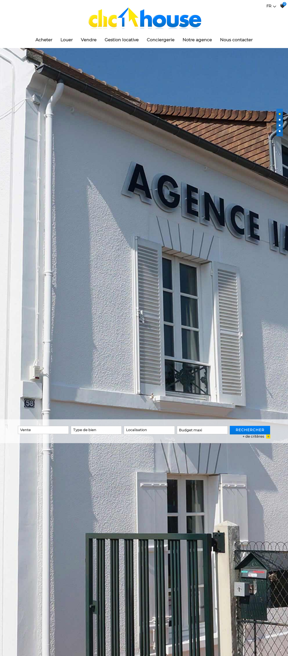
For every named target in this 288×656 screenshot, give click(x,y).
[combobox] (43, 431)
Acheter (43, 39)
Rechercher (250, 431)
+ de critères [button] (256, 437)
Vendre (88, 39)
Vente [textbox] (25, 431)
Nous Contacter (236, 39)
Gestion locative (122, 39)
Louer (66, 39)
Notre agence (197, 39)
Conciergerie (160, 39)
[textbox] (96, 431)
